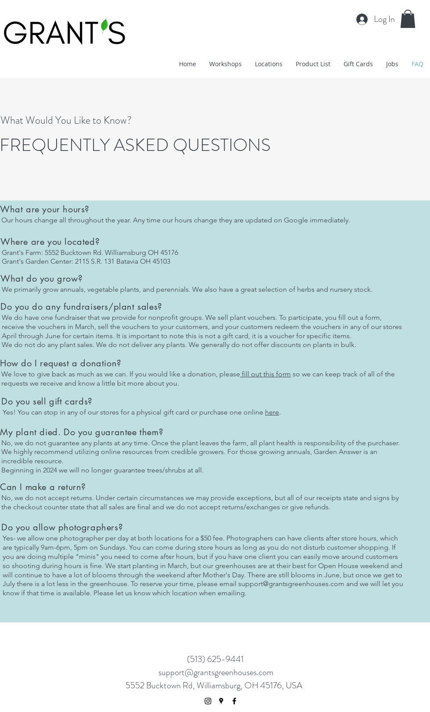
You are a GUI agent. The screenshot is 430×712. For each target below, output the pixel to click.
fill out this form (265, 374)
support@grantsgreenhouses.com (291, 584)
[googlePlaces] (221, 701)
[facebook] (234, 701)
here (272, 412)
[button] (408, 19)
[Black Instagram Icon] (208, 701)
